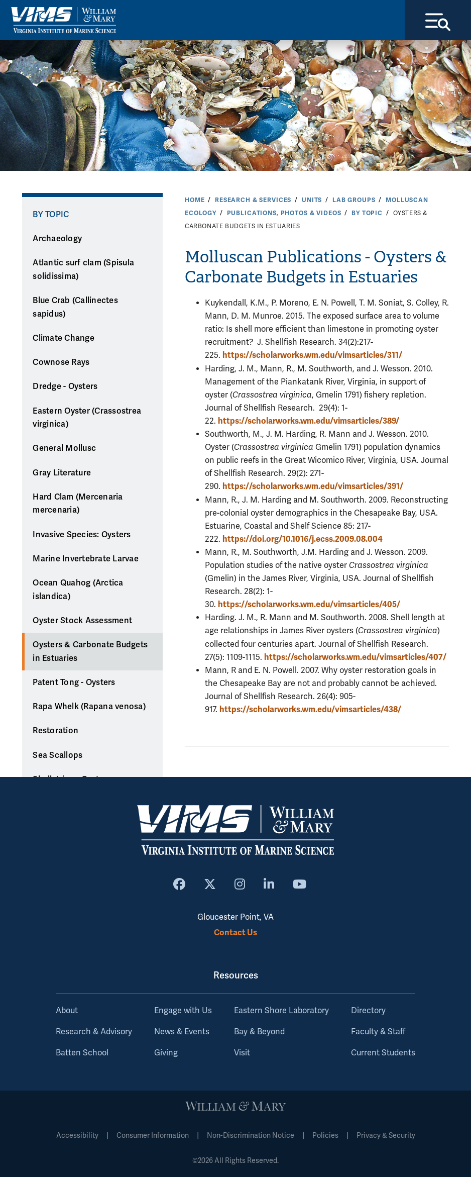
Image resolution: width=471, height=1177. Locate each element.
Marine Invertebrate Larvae (86, 559)
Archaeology (57, 239)
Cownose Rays (61, 362)
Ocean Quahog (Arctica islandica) (78, 590)
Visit (242, 1053)
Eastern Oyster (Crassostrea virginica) (87, 418)
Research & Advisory (94, 1032)
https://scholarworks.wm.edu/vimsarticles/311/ (312, 355)
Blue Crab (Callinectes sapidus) (75, 307)
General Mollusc (64, 448)
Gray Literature (62, 473)
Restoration (55, 731)
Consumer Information (152, 1135)
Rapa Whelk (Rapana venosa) (89, 707)
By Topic (367, 213)
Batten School (82, 1053)
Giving (166, 1053)
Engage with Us (183, 1011)
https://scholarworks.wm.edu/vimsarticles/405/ (309, 604)
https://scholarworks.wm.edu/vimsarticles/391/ (312, 486)
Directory (368, 1011)
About (67, 1011)
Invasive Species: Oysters (82, 535)
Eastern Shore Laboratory (281, 1011)
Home (194, 200)
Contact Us (235, 932)
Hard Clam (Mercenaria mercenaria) (78, 504)
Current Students (383, 1053)
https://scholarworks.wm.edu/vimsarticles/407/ (355, 657)
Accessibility (77, 1135)
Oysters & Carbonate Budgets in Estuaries (90, 651)
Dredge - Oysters (65, 386)
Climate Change (63, 338)
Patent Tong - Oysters (74, 682)
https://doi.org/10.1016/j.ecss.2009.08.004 (302, 539)
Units (312, 200)
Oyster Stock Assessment (82, 621)
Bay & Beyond (259, 1032)
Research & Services (253, 200)
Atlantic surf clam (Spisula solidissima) (83, 269)
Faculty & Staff (378, 1032)
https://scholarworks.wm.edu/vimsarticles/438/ (310, 709)
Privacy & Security (386, 1135)
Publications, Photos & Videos (284, 213)
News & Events (181, 1032)
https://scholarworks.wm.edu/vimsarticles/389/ (308, 421)
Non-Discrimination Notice (250, 1135)
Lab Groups (354, 200)
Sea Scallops (57, 755)
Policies (325, 1135)
